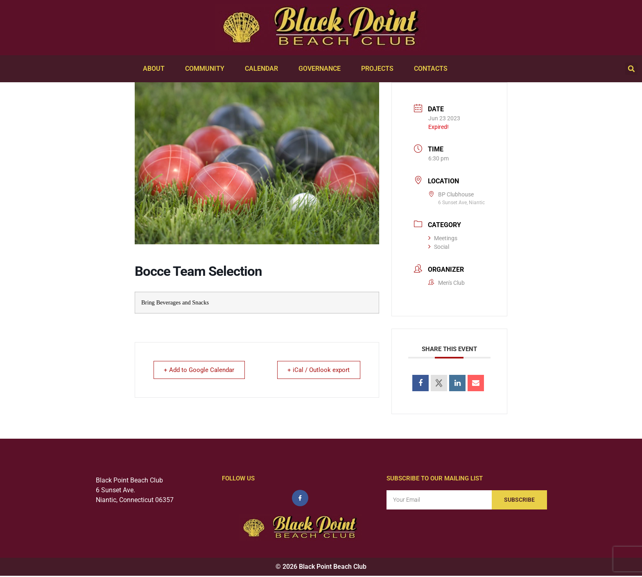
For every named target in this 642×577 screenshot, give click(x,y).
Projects (379, 69)
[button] (631, 69)
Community (206, 69)
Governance (321, 69)
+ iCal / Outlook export (317, 370)
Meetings (442, 238)
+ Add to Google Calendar (200, 370)
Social (438, 246)
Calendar (263, 69)
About (156, 69)
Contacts (433, 69)
